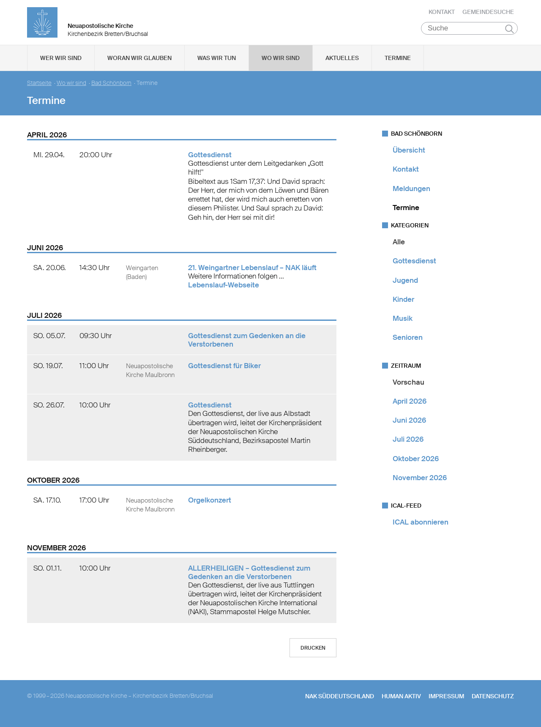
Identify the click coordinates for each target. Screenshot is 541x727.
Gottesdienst (210, 160)
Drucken (313, 653)
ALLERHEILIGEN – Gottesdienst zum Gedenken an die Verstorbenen (249, 578)
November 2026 (420, 483)
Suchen (509, 34)
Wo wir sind (281, 64)
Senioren (408, 343)
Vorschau (408, 388)
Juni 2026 (409, 426)
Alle (399, 247)
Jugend (405, 286)
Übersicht (409, 156)
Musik (403, 324)
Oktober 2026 (416, 464)
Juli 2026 (408, 445)
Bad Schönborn (111, 89)
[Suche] (469, 34)
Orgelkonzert (209, 506)
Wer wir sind (61, 64)
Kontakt (442, 15)
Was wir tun (216, 64)
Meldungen (411, 194)
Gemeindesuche (488, 15)
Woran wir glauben (139, 64)
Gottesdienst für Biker (224, 371)
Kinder (403, 305)
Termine (398, 64)
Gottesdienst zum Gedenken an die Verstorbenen (247, 346)
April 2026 (409, 407)
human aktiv (401, 702)
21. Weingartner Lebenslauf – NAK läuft (252, 273)
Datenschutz (493, 702)
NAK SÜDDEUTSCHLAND (339, 702)
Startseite (39, 89)
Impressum (446, 702)
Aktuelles (342, 64)
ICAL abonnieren (420, 528)
